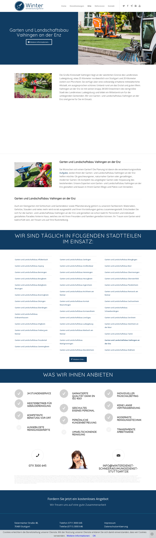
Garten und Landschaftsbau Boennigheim (32, 295)
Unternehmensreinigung (99, 475)
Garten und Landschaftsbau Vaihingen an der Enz (122, 342)
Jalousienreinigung (18, 480)
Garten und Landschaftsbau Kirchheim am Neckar (77, 293)
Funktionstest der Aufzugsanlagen (49, 482)
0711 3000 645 (37, 465)
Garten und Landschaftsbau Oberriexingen (122, 272)
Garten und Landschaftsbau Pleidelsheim (121, 285)
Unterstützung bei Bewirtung (71, 482)
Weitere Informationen (78, 535)
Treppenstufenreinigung (101, 477)
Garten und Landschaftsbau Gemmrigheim (32, 346)
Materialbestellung (102, 481)
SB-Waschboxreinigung (72, 476)
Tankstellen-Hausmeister (55, 479)
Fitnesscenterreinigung (36, 480)
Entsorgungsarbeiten (107, 480)
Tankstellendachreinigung (83, 476)
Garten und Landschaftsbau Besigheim (30, 278)
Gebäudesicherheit (28, 482)
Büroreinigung (17, 475)
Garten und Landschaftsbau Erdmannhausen (26, 316)
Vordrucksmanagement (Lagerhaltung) (84, 481)
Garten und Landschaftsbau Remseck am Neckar (121, 293)
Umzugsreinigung (65, 479)
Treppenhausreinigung (90, 477)
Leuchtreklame (110, 477)
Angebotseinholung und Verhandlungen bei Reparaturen (119, 481)
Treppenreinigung (81, 477)
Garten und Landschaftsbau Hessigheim (76, 278)
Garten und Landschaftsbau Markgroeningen (71, 342)
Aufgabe (63, 172)
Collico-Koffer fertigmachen (68, 481)
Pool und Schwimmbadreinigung (111, 479)
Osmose (81, 479)
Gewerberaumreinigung (124, 479)
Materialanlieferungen (87, 480)
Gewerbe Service (79, 475)
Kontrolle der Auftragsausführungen (104, 482)
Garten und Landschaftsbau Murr (118, 266)
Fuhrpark (96, 481)
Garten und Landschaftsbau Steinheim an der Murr (121, 325)
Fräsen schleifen (40, 477)
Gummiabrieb (27, 477)
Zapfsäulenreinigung (104, 476)
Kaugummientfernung (131, 476)
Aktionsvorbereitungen (84, 482)
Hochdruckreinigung (18, 477)
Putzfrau (85, 475)
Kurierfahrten (60, 480)
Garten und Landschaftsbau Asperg (29, 266)
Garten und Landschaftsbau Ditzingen (30, 301)
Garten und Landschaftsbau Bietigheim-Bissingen (31, 287)
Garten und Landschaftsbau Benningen (31, 272)
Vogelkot (55, 477)
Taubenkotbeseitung (120, 475)
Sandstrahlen (33, 477)
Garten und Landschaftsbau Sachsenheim (122, 301)
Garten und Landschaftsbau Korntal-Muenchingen (74, 303)
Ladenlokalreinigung (62, 475)
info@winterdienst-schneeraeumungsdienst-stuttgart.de (118, 468)
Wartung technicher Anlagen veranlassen (73, 480)
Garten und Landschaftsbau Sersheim (120, 317)
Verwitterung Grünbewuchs (64, 477)
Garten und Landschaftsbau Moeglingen (121, 259)
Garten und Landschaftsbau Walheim (120, 350)
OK (94, 535)
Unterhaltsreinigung (74, 479)
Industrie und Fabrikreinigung (51, 475)
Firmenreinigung (24, 475)
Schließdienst (93, 482)
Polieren (46, 477)
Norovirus (16, 479)
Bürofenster (127, 477)
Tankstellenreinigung (46, 476)
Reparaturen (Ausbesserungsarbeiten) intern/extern (26, 481)
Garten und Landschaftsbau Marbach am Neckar (76, 332)
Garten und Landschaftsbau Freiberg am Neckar (31, 332)
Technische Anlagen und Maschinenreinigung (94, 479)
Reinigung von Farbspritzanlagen (35, 476)
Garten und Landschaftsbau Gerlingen (75, 259)
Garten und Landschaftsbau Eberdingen (31, 307)
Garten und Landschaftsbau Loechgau (75, 317)
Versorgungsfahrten (97, 480)
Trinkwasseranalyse (130, 475)
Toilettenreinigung (71, 475)
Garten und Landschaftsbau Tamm (119, 334)
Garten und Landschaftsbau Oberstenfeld (122, 278)
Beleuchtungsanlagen (119, 477)
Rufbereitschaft (61, 482)
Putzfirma (138, 477)
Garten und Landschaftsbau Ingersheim (76, 285)
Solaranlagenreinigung (44, 479)
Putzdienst (133, 477)
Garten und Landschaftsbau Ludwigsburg (76, 324)
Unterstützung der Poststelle (55, 481)
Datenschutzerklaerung (116, 526)
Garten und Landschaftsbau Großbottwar (76, 266)
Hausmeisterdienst (134, 479)
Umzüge (115, 480)
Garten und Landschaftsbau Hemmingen (76, 272)
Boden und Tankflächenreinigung (59, 476)
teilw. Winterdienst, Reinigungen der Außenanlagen (25, 483)
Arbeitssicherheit (37, 482)
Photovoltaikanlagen (24, 479)
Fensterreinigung (27, 480)
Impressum (110, 522)
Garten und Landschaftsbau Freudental (31, 340)
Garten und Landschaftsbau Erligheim (30, 324)
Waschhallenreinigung (94, 476)
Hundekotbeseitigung (110, 475)
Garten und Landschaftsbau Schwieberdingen (116, 309)
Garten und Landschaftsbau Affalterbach (31, 259)
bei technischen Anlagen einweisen (120, 482)
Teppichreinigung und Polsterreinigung (117, 476)
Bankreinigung (32, 475)
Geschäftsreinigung (39, 475)
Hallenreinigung (23, 476)
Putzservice (90, 475)
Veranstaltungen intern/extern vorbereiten (126, 480)
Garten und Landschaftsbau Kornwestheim (77, 311)
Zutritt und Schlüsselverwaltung (49, 480)
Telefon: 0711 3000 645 (70, 522)
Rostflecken (74, 477)
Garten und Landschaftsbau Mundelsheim (77, 350)
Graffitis (51, 477)
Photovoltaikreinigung (34, 479)
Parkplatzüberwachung (134, 482)
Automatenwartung (43, 481)
